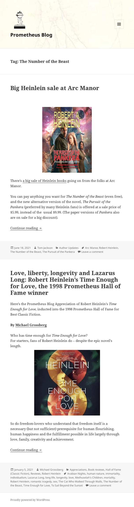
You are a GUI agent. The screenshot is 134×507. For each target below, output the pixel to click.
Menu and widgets (119, 28)
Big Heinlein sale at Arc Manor (54, 88)
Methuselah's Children (89, 477)
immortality (113, 473)
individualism (18, 477)
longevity (61, 477)
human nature (95, 473)
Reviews (35, 473)
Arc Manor (91, 248)
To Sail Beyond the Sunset (67, 485)
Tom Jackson (45, 248)
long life (50, 477)
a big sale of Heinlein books (44, 180)
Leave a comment (92, 252)
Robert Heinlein (108, 248)
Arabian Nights (76, 473)
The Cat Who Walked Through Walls (80, 481)
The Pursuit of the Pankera (58, 252)
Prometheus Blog (31, 34)
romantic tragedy (41, 481)
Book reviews (96, 469)
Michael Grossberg (31, 325)
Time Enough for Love (36, 485)
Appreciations (78, 469)
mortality (109, 477)
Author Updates (69, 248)
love (71, 477)
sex (55, 481)
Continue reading (26, 228)
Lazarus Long (36, 477)
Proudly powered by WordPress (30, 500)
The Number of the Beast (25, 252)
